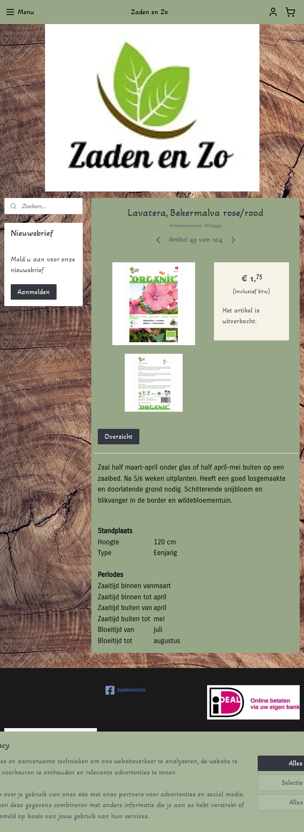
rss (139, 816)
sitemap (124, 816)
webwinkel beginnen (167, 816)
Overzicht (118, 436)
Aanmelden (34, 292)
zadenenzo (125, 690)
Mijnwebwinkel (231, 816)
